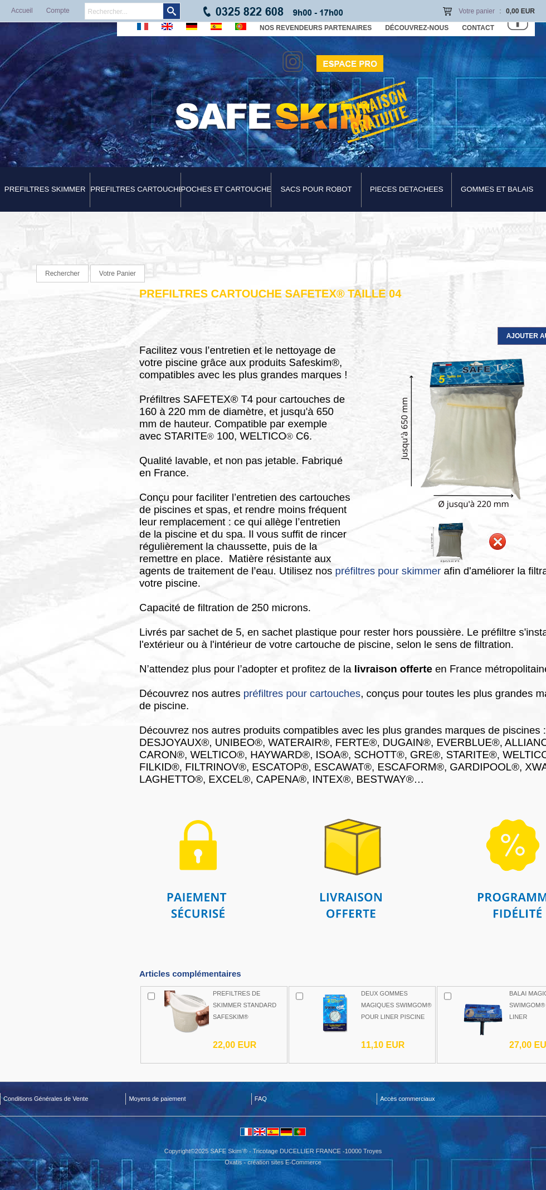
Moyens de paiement (157, 1098)
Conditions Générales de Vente (45, 1098)
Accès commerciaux (407, 1098)
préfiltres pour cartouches (302, 693)
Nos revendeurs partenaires (316, 28)
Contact (478, 28)
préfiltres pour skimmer (388, 571)
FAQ (261, 1098)
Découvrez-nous (416, 28)
